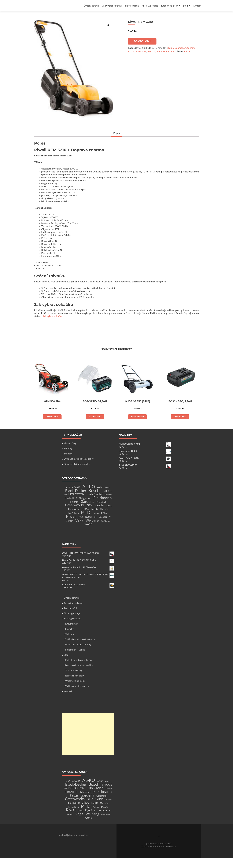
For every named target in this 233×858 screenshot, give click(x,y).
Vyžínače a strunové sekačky (78, 458)
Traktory (68, 453)
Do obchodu (142, 41)
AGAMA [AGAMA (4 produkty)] (76, 487)
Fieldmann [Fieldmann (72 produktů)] (102, 497)
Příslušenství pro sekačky (77, 463)
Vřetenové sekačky (75, 680)
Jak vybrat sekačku (112, 5)
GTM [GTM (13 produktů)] (90, 505)
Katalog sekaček (169, 5)
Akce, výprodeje (150, 5)
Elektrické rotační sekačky (78, 660)
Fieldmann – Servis (75, 649)
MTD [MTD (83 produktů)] (85, 512)
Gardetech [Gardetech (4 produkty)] (101, 502)
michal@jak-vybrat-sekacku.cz (74, 835)
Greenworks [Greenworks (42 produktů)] (75, 505)
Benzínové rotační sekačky (79, 665)
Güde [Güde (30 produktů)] (99, 505)
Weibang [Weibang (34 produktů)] (92, 520)
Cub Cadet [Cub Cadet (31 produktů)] (95, 494)
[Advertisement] (88, 734)
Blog (185, 5)
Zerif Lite (146, 846)
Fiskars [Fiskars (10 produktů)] (74, 501)
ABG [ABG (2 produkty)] (68, 487)
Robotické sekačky (75, 675)
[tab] (116, 133)
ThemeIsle (171, 846)
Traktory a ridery (73, 670)
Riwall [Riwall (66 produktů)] (71, 516)
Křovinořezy (70, 443)
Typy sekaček (132, 5)
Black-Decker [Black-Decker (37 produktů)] (75, 490)
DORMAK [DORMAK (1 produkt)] (108, 495)
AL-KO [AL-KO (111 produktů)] (88, 486)
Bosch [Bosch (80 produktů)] (93, 490)
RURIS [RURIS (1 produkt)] (80, 517)
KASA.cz (132, 51)
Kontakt (197, 5)
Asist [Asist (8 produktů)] (100, 487)
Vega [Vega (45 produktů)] (79, 520)
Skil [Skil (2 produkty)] (95, 517)
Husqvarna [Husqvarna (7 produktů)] (74, 509)
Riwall (187, 51)
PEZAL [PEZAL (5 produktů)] (104, 513)
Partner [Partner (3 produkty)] (95, 513)
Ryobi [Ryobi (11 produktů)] (88, 516)
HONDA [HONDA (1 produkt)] (109, 506)
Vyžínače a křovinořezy (77, 686)
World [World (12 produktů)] (88, 524)
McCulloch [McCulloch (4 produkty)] (73, 513)
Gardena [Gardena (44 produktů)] (87, 501)
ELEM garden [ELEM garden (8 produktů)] (83, 498)
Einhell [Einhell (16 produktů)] (69, 498)
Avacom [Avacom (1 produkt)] (107, 487)
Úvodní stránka (91, 5)
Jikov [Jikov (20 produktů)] (85, 509)
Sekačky (142, 51)
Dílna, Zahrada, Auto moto (182, 47)
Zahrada (172, 51)
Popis (116, 133)
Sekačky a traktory (157, 51)
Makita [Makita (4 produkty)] (94, 509)
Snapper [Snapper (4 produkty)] (103, 516)
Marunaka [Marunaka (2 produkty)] (104, 509)
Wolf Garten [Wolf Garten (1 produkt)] (105, 521)
